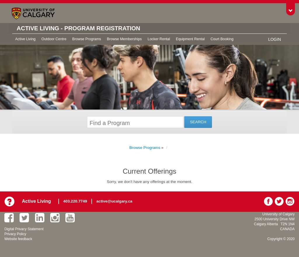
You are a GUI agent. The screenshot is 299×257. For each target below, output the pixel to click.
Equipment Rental (190, 39)
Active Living (25, 39)
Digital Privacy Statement (24, 229)
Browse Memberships (124, 39)
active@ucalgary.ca (114, 201)
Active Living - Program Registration (78, 28)
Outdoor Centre (54, 39)
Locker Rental (159, 39)
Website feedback (18, 239)
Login (274, 39)
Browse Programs (86, 39)
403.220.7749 (75, 201)
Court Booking (222, 39)
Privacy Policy (15, 234)
